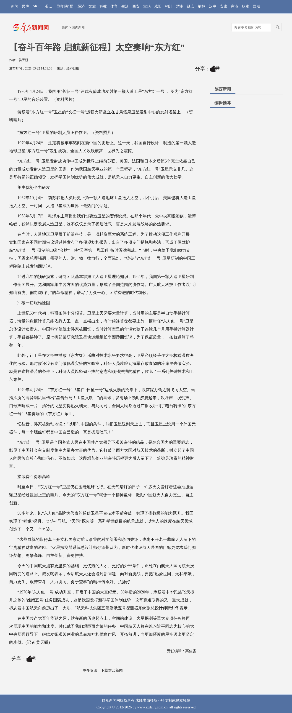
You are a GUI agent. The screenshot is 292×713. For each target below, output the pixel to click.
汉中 (212, 6)
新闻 (14, 6)
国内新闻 (78, 27)
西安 (136, 6)
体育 (114, 6)
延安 (190, 6)
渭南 (179, 6)
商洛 (234, 6)
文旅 (92, 6)
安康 (223, 6)
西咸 (256, 6)
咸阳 (158, 6)
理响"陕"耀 (64, 6)
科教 (103, 6)
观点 (48, 6)
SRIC (37, 6)
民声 (25, 6)
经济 (81, 6)
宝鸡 (147, 6)
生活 (125, 6)
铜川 (168, 6)
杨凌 (245, 6)
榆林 (201, 6)
